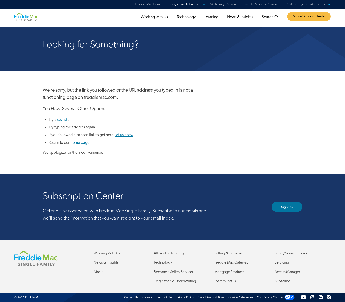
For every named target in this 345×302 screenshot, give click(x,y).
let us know (124, 135)
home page (79, 143)
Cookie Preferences (240, 297)
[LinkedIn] (320, 297)
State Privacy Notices (211, 297)
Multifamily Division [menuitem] (223, 4)
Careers (147, 297)
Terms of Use (164, 297)
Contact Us (131, 297)
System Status (225, 281)
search (62, 120)
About (98, 272)
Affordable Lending (169, 253)
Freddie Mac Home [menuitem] (148, 4)
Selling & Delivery (228, 253)
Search (270, 17)
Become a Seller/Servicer (173, 272)
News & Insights (240, 17)
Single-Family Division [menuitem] (185, 4)
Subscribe (282, 281)
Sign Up (291, 207)
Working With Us (107, 253)
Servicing (282, 262)
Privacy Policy (185, 297)
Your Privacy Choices (270, 297)
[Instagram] (312, 297)
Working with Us (154, 17)
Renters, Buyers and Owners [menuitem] (305, 4)
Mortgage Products (229, 272)
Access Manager (287, 272)
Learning (211, 17)
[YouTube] (303, 297)
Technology (186, 17)
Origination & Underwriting (175, 281)
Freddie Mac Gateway (231, 262)
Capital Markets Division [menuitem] (261, 4)
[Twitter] (328, 297)
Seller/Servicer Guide (309, 16)
